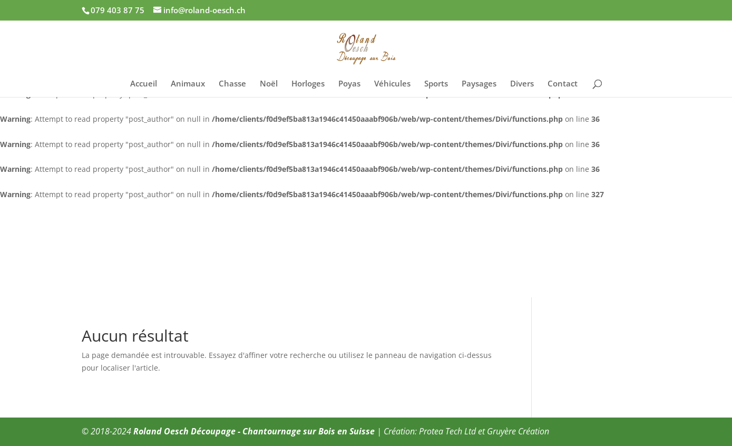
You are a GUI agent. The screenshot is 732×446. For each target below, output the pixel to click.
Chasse (232, 84)
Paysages (479, 84)
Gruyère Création (518, 431)
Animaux (188, 84)
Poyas (349, 84)
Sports (436, 84)
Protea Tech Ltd (447, 431)
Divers (522, 84)
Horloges (308, 84)
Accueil (143, 84)
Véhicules (392, 84)
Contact (563, 84)
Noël (269, 84)
